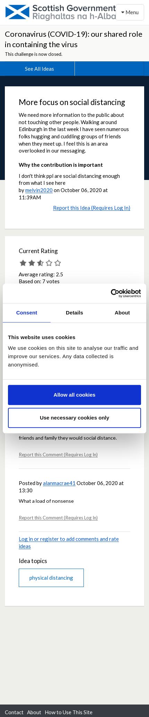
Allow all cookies (75, 395)
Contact (14, 712)
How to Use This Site (69, 712)
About (34, 712)
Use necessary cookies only (74, 418)
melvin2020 (39, 190)
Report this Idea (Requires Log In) (91, 208)
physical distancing (51, 578)
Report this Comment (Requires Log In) (58, 454)
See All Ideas (39, 69)
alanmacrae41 (59, 483)
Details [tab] (74, 313)
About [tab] (122, 313)
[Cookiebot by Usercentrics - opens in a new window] (110, 293)
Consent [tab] (26, 313)
